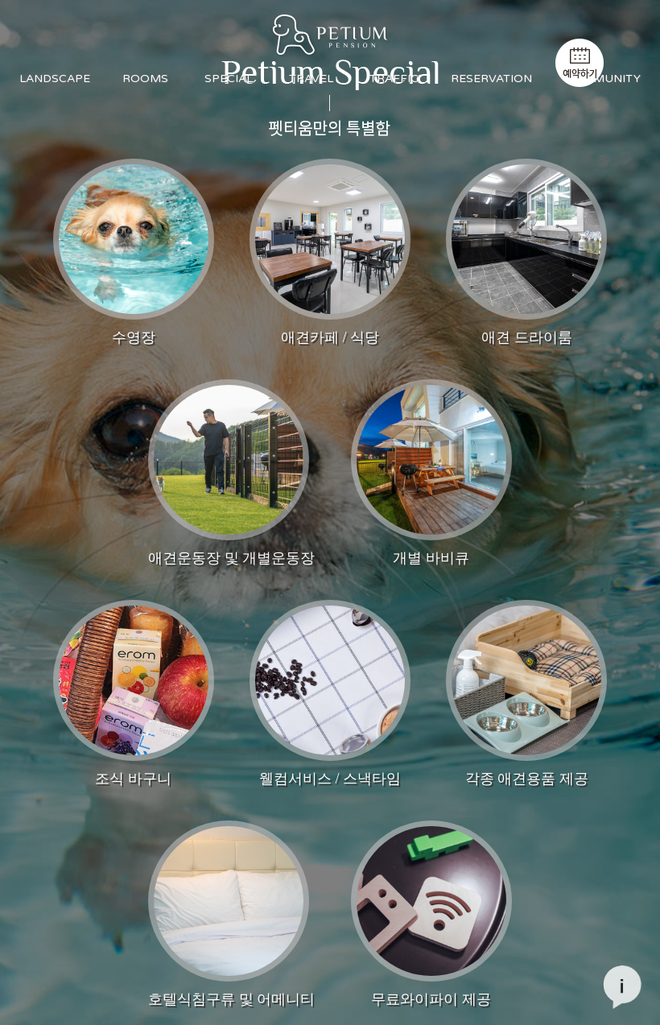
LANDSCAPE (54, 78)
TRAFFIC (394, 78)
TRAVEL (311, 78)
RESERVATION (491, 78)
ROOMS (145, 78)
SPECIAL (228, 78)
